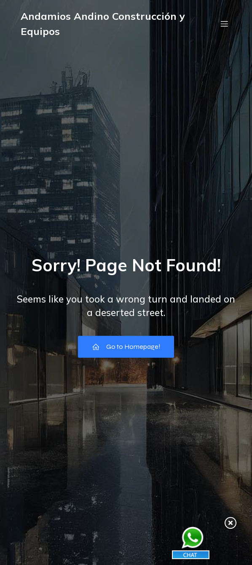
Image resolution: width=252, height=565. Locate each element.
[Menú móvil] (224, 23)
